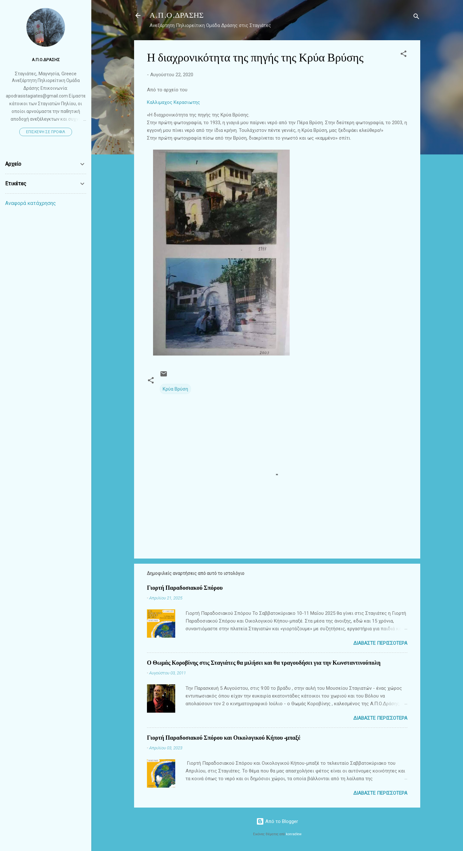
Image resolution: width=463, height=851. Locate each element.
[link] (277, 102)
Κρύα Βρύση (175, 389)
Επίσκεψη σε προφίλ (45, 132)
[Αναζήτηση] (416, 17)
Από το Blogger (277, 821)
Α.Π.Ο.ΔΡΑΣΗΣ (177, 15)
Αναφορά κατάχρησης (30, 203)
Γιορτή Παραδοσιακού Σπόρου (184, 588)
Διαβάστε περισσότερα (380, 643)
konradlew (294, 834)
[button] (403, 55)
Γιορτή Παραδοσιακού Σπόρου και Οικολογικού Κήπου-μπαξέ (224, 738)
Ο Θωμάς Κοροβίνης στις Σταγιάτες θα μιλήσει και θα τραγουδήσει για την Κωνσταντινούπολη (263, 663)
